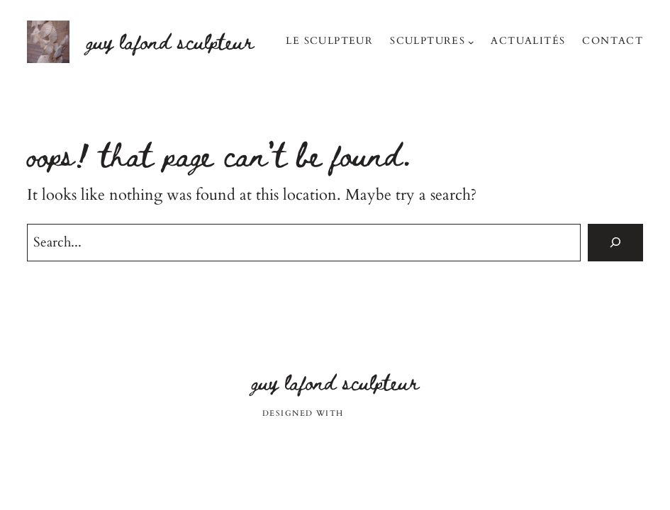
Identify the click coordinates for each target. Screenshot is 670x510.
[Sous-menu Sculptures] (471, 42)
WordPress (377, 413)
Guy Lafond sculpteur (170, 41)
